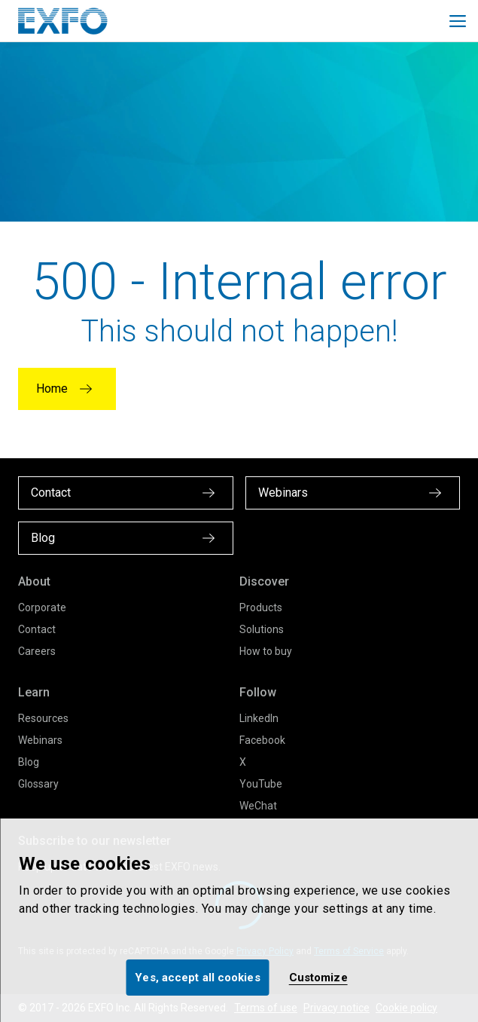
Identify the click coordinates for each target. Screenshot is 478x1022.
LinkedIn (259, 718)
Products (260, 607)
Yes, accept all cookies (197, 977)
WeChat (258, 806)
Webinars (40, 740)
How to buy (265, 651)
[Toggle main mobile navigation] (457, 21)
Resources (43, 718)
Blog (28, 762)
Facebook (262, 740)
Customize (318, 977)
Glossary (38, 784)
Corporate (42, 607)
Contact (37, 629)
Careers (37, 651)
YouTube (260, 784)
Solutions (261, 629)
